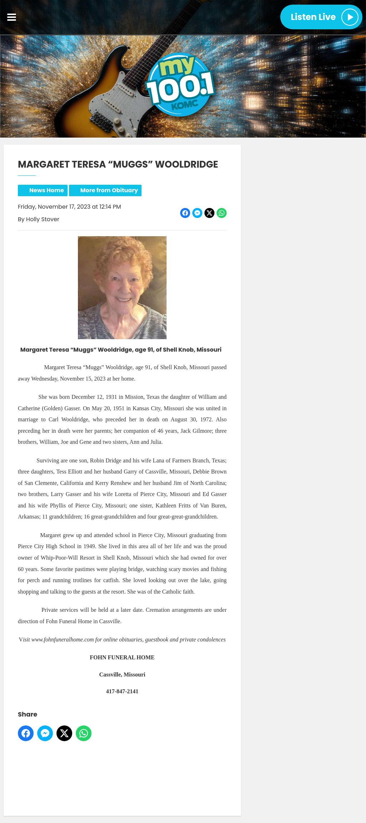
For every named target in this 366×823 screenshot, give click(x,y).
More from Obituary (109, 190)
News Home (46, 190)
